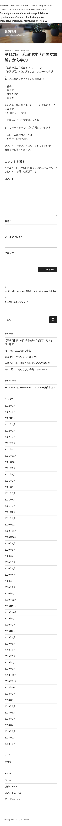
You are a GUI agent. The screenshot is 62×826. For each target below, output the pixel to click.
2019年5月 (10, 643)
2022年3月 (10, 430)
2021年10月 (11, 462)
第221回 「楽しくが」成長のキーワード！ (27, 369)
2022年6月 (10, 412)
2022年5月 (10, 418)
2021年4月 (10, 499)
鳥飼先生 (11, 31)
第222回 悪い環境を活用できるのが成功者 (27, 363)
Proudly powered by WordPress (16, 820)
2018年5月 (10, 719)
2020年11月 (11, 531)
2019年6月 (10, 637)
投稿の (11, 786)
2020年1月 (10, 593)
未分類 (8, 762)
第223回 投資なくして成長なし (21, 357)
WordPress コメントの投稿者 (35, 387)
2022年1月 (10, 443)
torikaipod (24, 50)
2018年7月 (10, 706)
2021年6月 (10, 487)
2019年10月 (11, 612)
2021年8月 (10, 474)
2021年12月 (11, 449)
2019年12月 (11, 600)
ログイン (9, 780)
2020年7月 (10, 556)
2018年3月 (10, 731)
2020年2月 (10, 587)
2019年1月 (10, 668)
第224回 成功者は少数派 (18, 350)
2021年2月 (10, 512)
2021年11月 (11, 456)
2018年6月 (10, 712)
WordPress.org (12, 799)
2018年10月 (11, 687)
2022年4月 (10, 424)
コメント (9, 179)
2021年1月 (10, 518)
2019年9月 (10, 618)
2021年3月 (10, 506)
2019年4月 (10, 650)
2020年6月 (10, 562)
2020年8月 (10, 550)
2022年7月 (10, 405)
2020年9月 (10, 543)
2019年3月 (10, 656)
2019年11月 (11, 606)
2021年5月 (10, 493)
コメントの (13, 793)
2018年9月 (10, 694)
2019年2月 (10, 662)
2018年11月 (11, 681)
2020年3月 (10, 581)
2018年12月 (11, 675)
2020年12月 (11, 524)
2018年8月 (10, 700)
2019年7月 (10, 631)
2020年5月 (10, 568)
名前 (8, 221)
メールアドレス (13, 237)
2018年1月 (10, 744)
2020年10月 (11, 537)
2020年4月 (10, 575)
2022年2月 (10, 437)
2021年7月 (10, 481)
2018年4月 (10, 725)
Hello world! (11, 387)
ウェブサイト (11, 253)
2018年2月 (10, 737)
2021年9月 (10, 468)
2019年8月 (10, 625)
